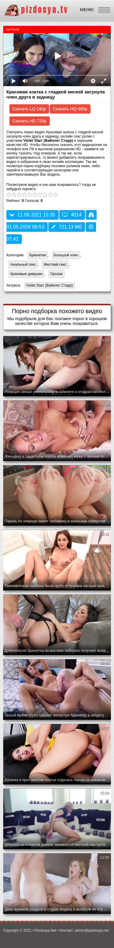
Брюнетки (37, 255)
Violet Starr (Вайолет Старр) (48, 285)
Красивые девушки (26, 274)
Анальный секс (23, 264)
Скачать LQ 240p (29, 108)
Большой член (66, 255)
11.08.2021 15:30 (32, 214)
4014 (72, 214)
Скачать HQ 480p (70, 108)
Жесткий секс (55, 264)
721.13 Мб (66, 226)
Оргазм (56, 274)
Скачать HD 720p (29, 120)
